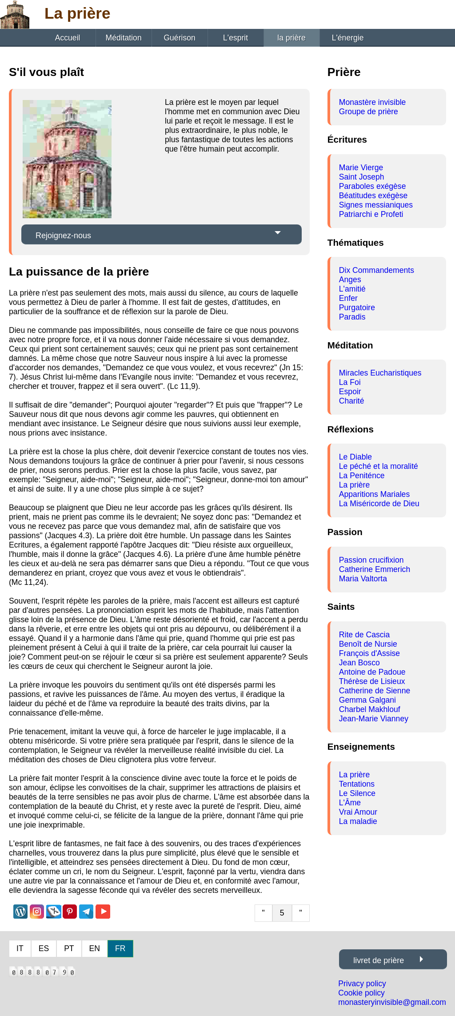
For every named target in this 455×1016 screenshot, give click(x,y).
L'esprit (235, 37)
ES (44, 948)
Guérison (179, 37)
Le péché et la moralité (378, 466)
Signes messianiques (376, 204)
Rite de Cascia (364, 634)
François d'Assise (369, 653)
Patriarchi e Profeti (371, 214)
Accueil (67, 37)
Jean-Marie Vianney (373, 718)
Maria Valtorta (363, 578)
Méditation (124, 37)
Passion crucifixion (371, 560)
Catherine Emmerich (374, 569)
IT (20, 948)
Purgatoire (357, 307)
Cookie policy (361, 992)
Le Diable (355, 456)
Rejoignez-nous (63, 235)
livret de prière (378, 960)
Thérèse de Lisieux (372, 681)
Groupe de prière (368, 111)
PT (69, 948)
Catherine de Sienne (374, 690)
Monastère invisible (372, 102)
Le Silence (357, 793)
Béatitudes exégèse (373, 195)
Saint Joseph (361, 176)
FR (120, 948)
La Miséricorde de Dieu (379, 503)
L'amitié (352, 288)
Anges (350, 279)
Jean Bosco (359, 662)
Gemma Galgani (367, 700)
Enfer (348, 298)
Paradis (352, 316)
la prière (291, 37)
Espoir (350, 391)
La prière (354, 484)
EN (94, 948)
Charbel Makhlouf (369, 709)
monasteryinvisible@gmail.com (392, 1002)
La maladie (358, 821)
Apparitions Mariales (374, 494)
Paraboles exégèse (372, 186)
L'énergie (348, 37)
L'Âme (350, 802)
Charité (351, 400)
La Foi (350, 382)
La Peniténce (362, 475)
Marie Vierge (361, 167)
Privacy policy (362, 983)
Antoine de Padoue (372, 672)
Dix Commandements (376, 270)
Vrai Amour (358, 812)
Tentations (357, 784)
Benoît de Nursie (368, 644)
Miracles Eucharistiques (380, 372)
